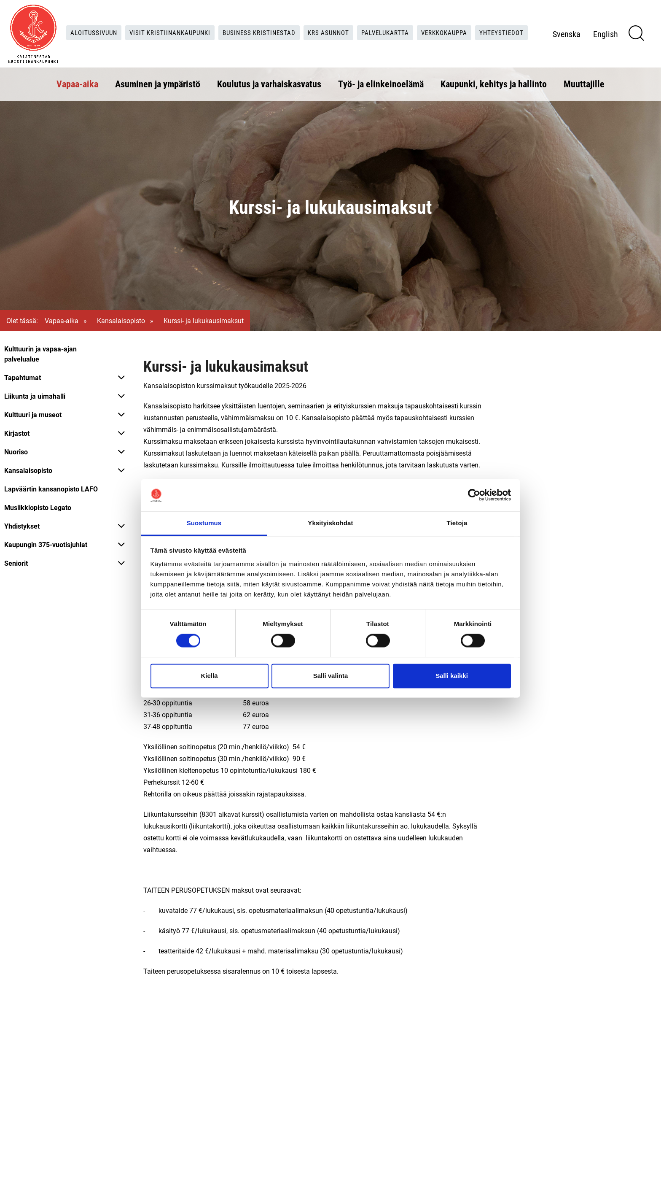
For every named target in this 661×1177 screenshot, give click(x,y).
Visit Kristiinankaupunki (193, 23)
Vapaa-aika (77, 83)
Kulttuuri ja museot (33, 414)
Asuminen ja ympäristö (157, 83)
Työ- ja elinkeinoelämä (381, 83)
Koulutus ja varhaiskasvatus (269, 83)
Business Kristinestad (286, 23)
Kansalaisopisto (121, 320)
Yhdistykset (22, 525)
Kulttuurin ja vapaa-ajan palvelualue (40, 353)
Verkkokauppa (482, 23)
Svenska (582, 41)
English (621, 41)
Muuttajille (584, 83)
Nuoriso (16, 451)
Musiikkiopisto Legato (37, 507)
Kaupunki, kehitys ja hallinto (494, 83)
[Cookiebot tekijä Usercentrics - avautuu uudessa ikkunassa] (474, 495)
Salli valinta (330, 675)
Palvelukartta (418, 23)
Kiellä (209, 675)
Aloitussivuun (112, 23)
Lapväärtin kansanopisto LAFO (51, 488)
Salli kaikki (451, 675)
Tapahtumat (22, 377)
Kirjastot (17, 433)
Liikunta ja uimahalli (34, 395)
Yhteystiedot (297, 40)
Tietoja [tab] (457, 522)
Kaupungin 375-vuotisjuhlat (45, 544)
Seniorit (16, 563)
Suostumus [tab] (204, 522)
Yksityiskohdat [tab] (330, 522)
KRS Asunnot (359, 23)
